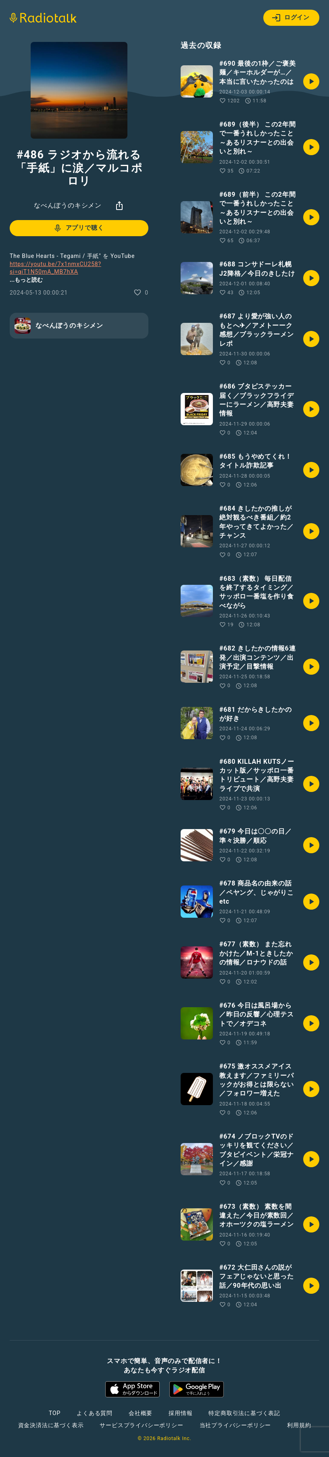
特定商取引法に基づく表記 (244, 1413)
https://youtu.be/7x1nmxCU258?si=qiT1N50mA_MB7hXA (55, 268)
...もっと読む (26, 279)
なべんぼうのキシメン (68, 205)
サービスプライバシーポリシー (141, 1425)
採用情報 (180, 1413)
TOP (54, 1413)
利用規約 (299, 1425)
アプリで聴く (78, 228)
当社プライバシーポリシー (235, 1425)
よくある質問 (94, 1413)
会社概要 (140, 1413)
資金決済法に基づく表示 (51, 1425)
